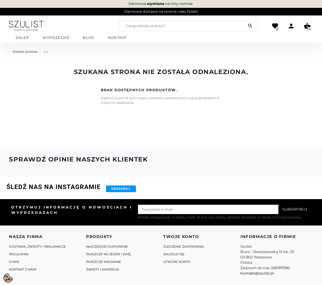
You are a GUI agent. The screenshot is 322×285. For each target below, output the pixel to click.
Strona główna (25, 51)
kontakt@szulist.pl (257, 273)
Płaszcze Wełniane (103, 262)
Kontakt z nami (22, 269)
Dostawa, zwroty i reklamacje (37, 247)
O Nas (14, 262)
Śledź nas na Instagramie (53, 187)
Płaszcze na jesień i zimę (108, 254)
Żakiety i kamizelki (102, 269)
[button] (307, 26)
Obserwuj (121, 189)
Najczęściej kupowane (107, 247)
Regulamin (18, 254)
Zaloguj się (173, 254)
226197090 (280, 268)
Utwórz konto (177, 262)
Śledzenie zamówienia (183, 247)
